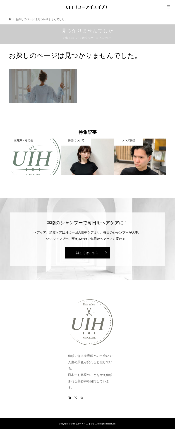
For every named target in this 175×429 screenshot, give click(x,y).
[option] (35, 157)
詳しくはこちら (87, 253)
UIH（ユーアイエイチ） (88, 7)
